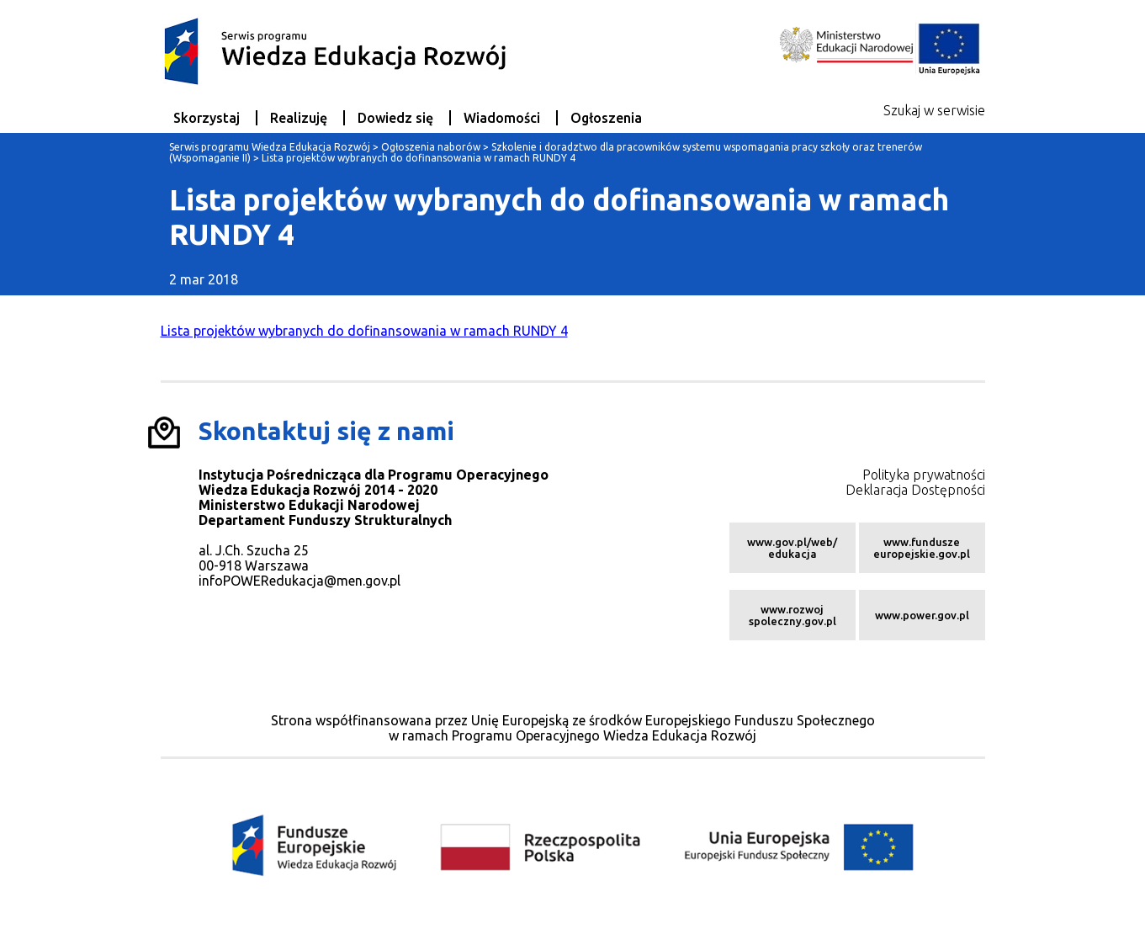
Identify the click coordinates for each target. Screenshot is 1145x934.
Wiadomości (502, 117)
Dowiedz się (395, 117)
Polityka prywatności (923, 474)
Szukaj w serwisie (934, 110)
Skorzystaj (206, 117)
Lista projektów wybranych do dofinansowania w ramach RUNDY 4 (364, 330)
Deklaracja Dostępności (915, 489)
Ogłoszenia (606, 117)
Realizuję (298, 117)
